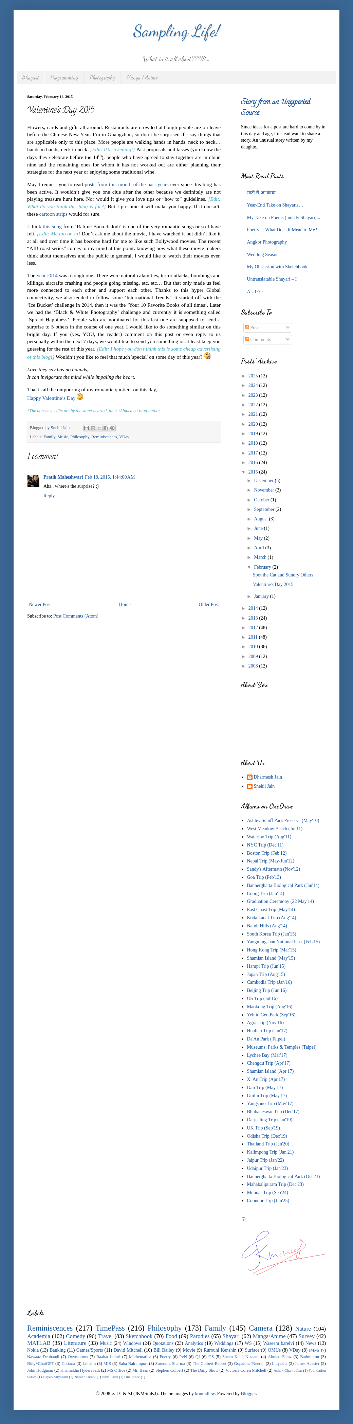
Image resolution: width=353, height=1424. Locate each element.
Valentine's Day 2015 (273, 584)
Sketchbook (139, 1336)
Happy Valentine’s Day (51, 398)
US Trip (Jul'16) (262, 998)
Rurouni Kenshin (220, 1350)
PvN (183, 1356)
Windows (132, 1343)
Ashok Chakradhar (288, 1370)
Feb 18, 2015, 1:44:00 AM (110, 477)
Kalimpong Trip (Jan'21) (270, 1152)
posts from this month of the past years (126, 184)
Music (62, 436)
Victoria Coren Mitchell (245, 1370)
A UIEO (255, 291)
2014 (253, 608)
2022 (253, 404)
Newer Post (40, 604)
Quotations (162, 1343)
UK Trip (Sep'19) (263, 1128)
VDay (124, 436)
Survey (307, 1336)
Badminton (309, 1356)
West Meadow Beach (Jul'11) (275, 828)
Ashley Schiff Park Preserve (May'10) (283, 820)
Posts (252, 327)
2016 (253, 462)
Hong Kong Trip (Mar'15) (271, 950)
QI (198, 1356)
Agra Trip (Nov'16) (265, 1022)
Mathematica (140, 1356)
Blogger (248, 1393)
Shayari (30, 77)
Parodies (200, 1336)
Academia (38, 1336)
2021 (253, 414)
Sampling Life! (176, 30)
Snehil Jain (264, 786)
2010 (253, 646)
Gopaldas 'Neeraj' (249, 1363)
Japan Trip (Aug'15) (266, 974)
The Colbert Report (209, 1363)
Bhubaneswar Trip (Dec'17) (273, 1111)
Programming (64, 77)
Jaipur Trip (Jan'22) (265, 1160)
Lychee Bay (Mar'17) (267, 1055)
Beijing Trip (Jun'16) (267, 990)
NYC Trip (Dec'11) (265, 845)
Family (49, 436)
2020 (253, 424)
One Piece (132, 1377)
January (262, 596)
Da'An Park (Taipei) (266, 1039)
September (264, 509)
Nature (303, 1328)
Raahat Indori (108, 1356)
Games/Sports (89, 1350)
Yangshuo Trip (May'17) (270, 1103)
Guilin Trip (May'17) (267, 1095)
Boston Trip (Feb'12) (267, 853)
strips (62, 214)
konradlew (205, 1393)
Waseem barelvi (278, 1343)
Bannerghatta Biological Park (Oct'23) (283, 1176)
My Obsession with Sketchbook (277, 266)
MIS (107, 1363)
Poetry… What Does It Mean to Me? (282, 229)
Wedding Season (263, 254)
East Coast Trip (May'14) (271, 909)
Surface (252, 1350)
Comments (258, 339)
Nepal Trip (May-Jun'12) (270, 861)
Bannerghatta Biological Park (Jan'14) (283, 885)
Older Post (209, 604)
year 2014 (47, 275)
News (310, 1343)
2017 (253, 453)
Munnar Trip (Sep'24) (268, 1192)
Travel (105, 1336)
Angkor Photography (267, 242)
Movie (189, 1350)
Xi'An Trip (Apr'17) (266, 1079)
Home (125, 604)
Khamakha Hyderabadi (80, 1370)
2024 (253, 385)
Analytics (194, 1343)
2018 (253, 443)
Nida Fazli (110, 1377)
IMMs (314, 1350)
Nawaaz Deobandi (43, 1356)
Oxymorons (78, 1356)
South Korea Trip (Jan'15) (271, 934)
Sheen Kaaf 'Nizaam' (240, 1356)
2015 (253, 472)
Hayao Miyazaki (55, 1377)
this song (52, 226)
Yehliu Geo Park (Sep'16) (271, 1014)
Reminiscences (104, 436)
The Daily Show (204, 1370)
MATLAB (39, 1343)
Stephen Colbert (169, 1370)
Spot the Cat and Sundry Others (283, 574)
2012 (253, 627)
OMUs (274, 1350)
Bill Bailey (163, 1350)
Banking (58, 1350)
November (264, 490)
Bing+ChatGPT (40, 1363)
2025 (253, 375)
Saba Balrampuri (133, 1363)
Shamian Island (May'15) (271, 958)
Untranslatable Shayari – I (272, 279)
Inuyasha (279, 1363)
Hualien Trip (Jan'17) (267, 1030)
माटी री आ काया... (263, 192)
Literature (75, 1343)
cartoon (47, 214)
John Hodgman (40, 1370)
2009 (253, 656)
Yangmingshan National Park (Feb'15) (283, 941)
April (259, 547)
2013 (253, 618)
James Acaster (307, 1363)
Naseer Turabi (85, 1377)
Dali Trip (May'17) (265, 1087)
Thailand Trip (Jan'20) (268, 1143)
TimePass (110, 1328)
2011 (253, 637)
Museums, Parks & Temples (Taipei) (282, 1047)
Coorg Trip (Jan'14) (265, 893)
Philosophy (79, 436)
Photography (102, 77)
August (261, 518)
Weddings (224, 1343)
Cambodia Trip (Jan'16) (269, 982)
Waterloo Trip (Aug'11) (269, 836)
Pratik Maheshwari (63, 477)
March (260, 557)
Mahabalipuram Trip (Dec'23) (275, 1184)
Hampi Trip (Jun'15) (266, 966)
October (262, 499)
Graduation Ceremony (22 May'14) (280, 901)
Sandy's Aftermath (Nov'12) (273, 869)
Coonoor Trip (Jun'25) (268, 1200)
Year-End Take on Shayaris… (275, 205)
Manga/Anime (269, 1336)
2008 (253, 666)
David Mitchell (128, 1350)
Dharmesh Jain (268, 777)
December (264, 480)
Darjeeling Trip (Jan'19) (270, 1119)
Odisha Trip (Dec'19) (267, 1136)
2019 (253, 433)
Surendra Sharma (170, 1363)
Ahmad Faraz (280, 1356)
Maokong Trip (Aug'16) (270, 1006)
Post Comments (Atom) (75, 616)
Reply (49, 495)
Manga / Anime (142, 77)
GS (211, 1356)
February (263, 567)
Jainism (89, 1363)
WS (248, 1343)
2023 (253, 395)
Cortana (68, 1363)
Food (171, 1336)
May (259, 538)
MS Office (116, 1370)
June (259, 528)
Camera (261, 1328)
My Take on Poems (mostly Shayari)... (283, 217)
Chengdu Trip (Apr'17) (269, 1063)
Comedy (75, 1336)
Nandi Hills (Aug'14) (267, 925)
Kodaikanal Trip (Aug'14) (271, 917)
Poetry (165, 1356)
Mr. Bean (140, 1370)
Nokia (33, 1350)
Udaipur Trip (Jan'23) (267, 1168)
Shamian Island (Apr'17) (270, 1071)
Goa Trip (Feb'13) (264, 877)
